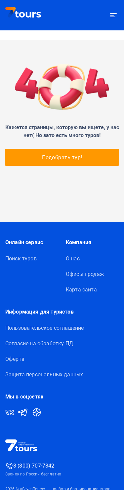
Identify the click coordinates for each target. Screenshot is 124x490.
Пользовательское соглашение (44, 328)
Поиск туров (21, 258)
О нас (73, 258)
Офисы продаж (85, 274)
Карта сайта (81, 289)
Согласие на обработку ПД (39, 343)
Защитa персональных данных (44, 374)
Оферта (14, 359)
